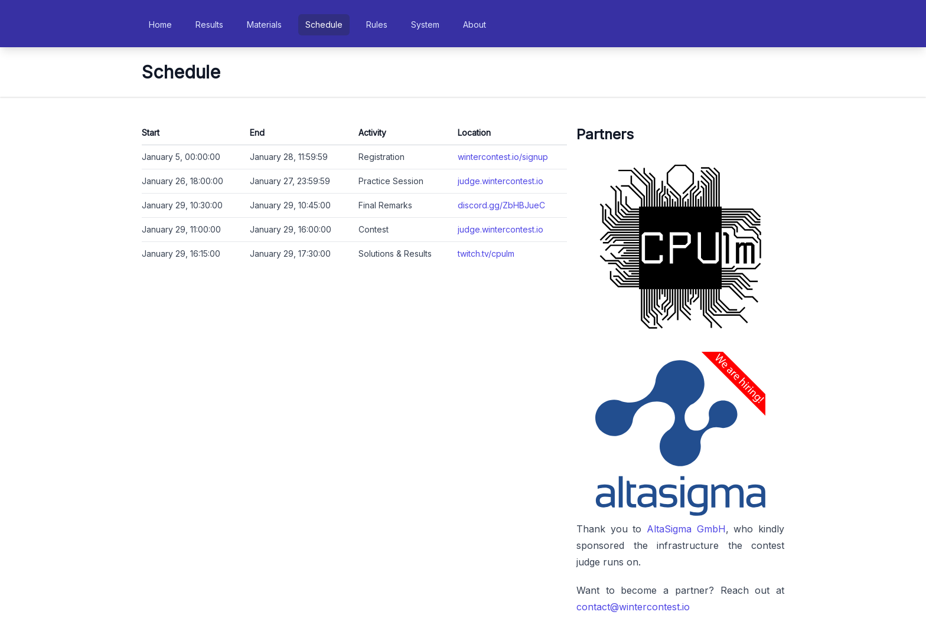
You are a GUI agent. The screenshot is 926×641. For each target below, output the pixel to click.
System (425, 24)
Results (209, 24)
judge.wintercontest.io (500, 181)
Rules (376, 24)
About (474, 24)
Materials (264, 24)
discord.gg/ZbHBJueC (501, 205)
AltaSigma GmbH (686, 529)
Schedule (324, 24)
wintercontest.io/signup (503, 157)
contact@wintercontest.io (633, 607)
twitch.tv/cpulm (486, 253)
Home (160, 24)
